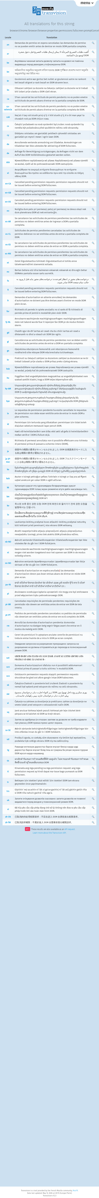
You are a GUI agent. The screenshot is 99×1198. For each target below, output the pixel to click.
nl (8, 552)
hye (8, 401)
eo (8, 211)
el (8, 173)
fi (8, 290)
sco (8, 676)
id (8, 424)
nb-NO (8, 542)
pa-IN (8, 584)
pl (8, 594)
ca (8, 99)
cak (8, 117)
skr (8, 694)
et (8, 263)
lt (8, 524)
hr (8, 360)
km (8, 496)
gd (8, 333)
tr (8, 782)
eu (8, 272)
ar (8, 54)
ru (8, 647)
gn (8, 351)
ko (8, 505)
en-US (8, 202)
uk (8, 800)
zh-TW (8, 822)
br (8, 81)
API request (70, 829)
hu (8, 378)
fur (8, 311)
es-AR (8, 221)
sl (8, 703)
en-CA (8, 183)
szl (8, 739)
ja (8, 451)
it (8, 442)
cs (8, 126)
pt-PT (8, 615)
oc (8, 574)
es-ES (8, 244)
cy (8, 135)
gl (8, 342)
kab (8, 478)
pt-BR (8, 604)
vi (8, 809)
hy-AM (8, 388)
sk (8, 685)
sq (8, 712)
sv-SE (8, 730)
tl (8, 771)
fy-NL (8, 322)
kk (8, 487)
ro (8, 636)
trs (8, 791)
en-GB (8, 193)
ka (8, 469)
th (8, 761)
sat (7, 658)
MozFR (75, 1190)
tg (8, 750)
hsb (8, 369)
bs (8, 90)
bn (8, 72)
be (8, 63)
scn (8, 667)
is (8, 433)
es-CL (8, 234)
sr (8, 721)
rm (8, 626)
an (8, 45)
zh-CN (8, 817)
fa (8, 281)
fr (8, 300)
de (8, 153)
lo (8, 514)
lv (8, 533)
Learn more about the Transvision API (49, 833)
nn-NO (8, 563)
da (8, 144)
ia (8, 413)
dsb (8, 162)
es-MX (8, 253)
